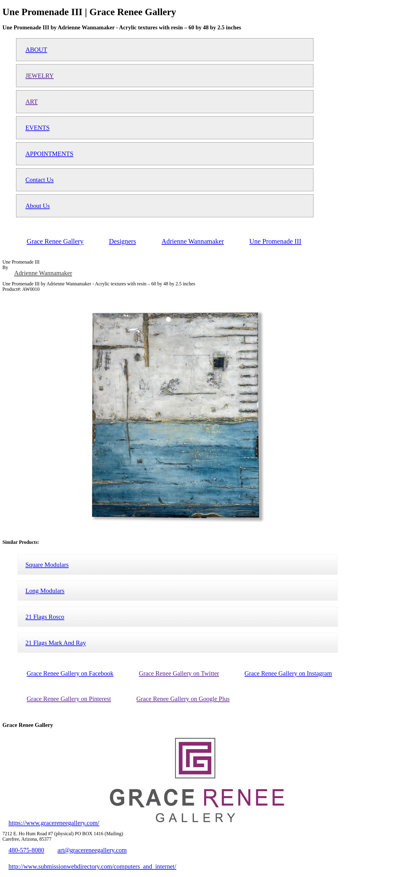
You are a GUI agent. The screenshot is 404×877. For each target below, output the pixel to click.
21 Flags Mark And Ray (55, 642)
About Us (37, 205)
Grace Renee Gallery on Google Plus (183, 698)
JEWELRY (39, 75)
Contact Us (39, 179)
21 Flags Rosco (44, 616)
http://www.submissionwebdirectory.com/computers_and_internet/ (92, 866)
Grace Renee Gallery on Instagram (288, 673)
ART (31, 101)
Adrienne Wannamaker (43, 272)
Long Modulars (45, 590)
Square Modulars (47, 564)
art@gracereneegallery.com (92, 849)
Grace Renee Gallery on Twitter (179, 673)
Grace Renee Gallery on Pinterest (69, 698)
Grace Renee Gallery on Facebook (70, 673)
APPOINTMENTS (49, 153)
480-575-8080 (26, 849)
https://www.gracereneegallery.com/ (53, 822)
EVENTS (37, 127)
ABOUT (36, 49)
